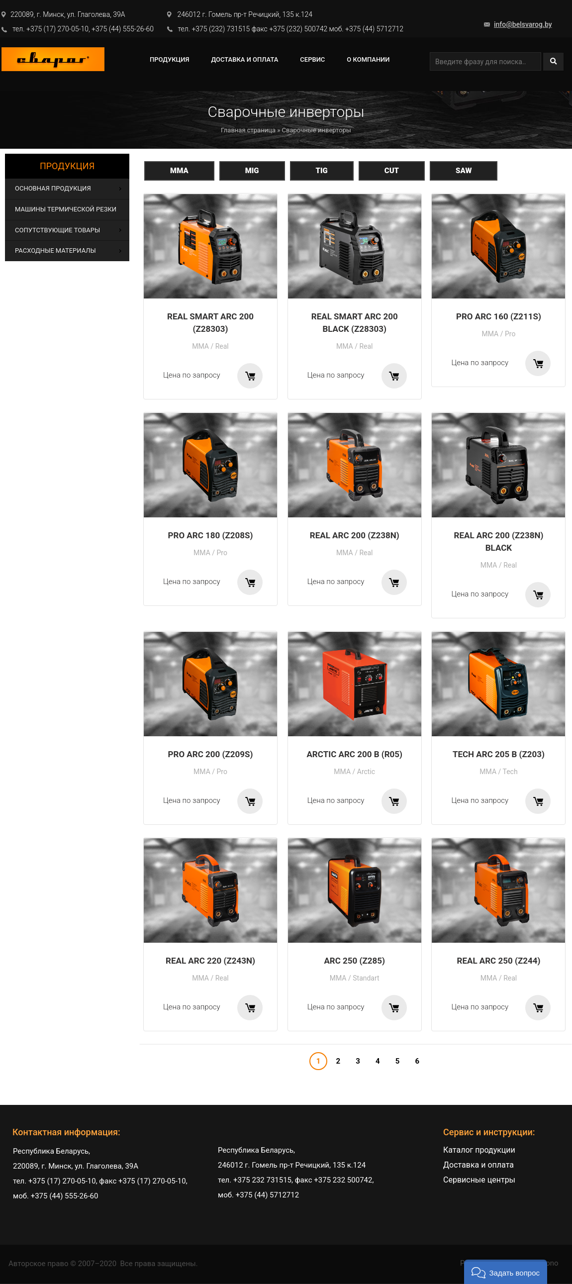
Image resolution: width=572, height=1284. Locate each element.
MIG (252, 170)
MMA (179, 170)
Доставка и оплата (244, 59)
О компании (368, 59)
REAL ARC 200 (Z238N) (354, 535)
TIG (322, 170)
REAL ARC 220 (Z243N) (210, 961)
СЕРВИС (312, 59)
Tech (509, 772)
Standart (366, 978)
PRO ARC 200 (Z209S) (210, 754)
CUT (391, 170)
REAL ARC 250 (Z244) (499, 961)
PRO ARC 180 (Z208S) (210, 535)
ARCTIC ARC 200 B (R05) (354, 754)
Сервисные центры (479, 1180)
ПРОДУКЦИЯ (169, 59)
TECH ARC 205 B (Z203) (499, 754)
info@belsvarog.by (523, 24)
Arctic (366, 772)
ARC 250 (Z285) (354, 961)
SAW (464, 170)
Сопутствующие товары (57, 230)
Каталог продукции (479, 1150)
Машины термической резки (65, 209)
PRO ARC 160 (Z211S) (498, 316)
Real (222, 346)
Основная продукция (53, 188)
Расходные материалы (55, 250)
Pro (510, 334)
